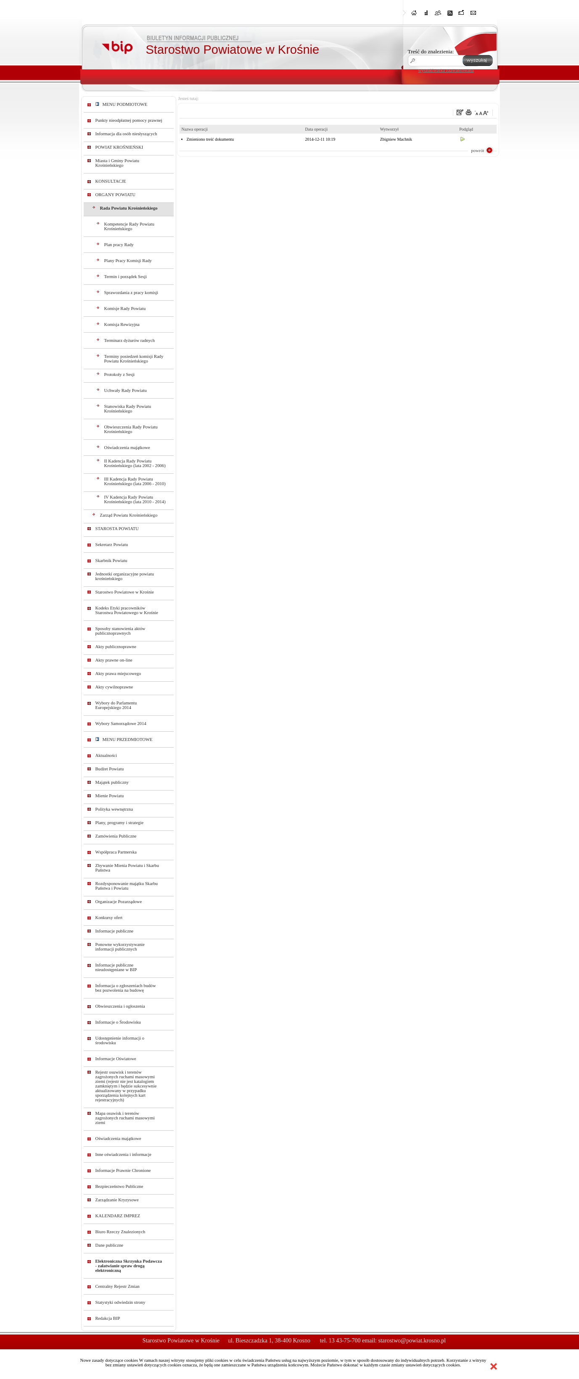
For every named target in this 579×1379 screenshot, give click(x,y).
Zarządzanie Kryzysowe (117, 1200)
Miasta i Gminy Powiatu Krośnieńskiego (117, 163)
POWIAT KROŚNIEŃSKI (119, 147)
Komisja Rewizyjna (122, 324)
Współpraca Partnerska (116, 852)
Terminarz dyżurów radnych (129, 340)
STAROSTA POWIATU (117, 528)
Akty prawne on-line (113, 660)
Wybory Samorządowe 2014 (120, 723)
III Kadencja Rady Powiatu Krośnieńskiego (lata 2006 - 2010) (135, 481)
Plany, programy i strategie (119, 822)
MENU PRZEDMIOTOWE (124, 739)
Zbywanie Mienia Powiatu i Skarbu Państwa (127, 867)
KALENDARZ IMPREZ (117, 1216)
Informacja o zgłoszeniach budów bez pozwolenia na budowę (125, 988)
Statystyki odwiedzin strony (120, 1302)
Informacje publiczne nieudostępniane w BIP (116, 967)
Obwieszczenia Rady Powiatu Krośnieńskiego (131, 429)
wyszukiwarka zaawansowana (446, 70)
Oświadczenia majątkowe (127, 447)
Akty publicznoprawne (115, 646)
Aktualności (106, 755)
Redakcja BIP (107, 1318)
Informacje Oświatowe (115, 1058)
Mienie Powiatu (109, 795)
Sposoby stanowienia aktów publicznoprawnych (120, 631)
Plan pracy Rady (119, 244)
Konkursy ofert (109, 917)
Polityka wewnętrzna (114, 809)
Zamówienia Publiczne (116, 836)
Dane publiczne (109, 1245)
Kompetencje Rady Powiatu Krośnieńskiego (129, 226)
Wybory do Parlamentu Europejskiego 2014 (116, 705)
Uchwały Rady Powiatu (125, 390)
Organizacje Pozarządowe (118, 901)
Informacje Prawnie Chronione (123, 1170)
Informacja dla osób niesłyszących (126, 133)
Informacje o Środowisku (118, 1022)
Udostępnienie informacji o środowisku (120, 1040)
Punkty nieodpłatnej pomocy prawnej (129, 120)
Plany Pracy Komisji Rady (128, 260)
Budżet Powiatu (109, 769)
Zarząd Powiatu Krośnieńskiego (129, 515)
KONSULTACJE (110, 181)
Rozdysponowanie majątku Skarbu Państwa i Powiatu (126, 885)
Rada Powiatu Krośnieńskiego (129, 208)
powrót (477, 150)
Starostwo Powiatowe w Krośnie (124, 592)
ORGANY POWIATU (115, 194)
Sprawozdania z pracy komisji (131, 292)
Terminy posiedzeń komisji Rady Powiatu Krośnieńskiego (134, 358)
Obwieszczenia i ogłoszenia (120, 1006)
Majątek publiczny (112, 782)
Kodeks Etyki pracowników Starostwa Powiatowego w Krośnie (126, 610)
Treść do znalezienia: (431, 51)
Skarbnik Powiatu (111, 560)
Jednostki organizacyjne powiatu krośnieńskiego (124, 576)
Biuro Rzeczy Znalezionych (120, 1231)
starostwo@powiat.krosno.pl (412, 1340)
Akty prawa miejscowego (118, 673)
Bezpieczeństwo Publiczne (119, 1186)
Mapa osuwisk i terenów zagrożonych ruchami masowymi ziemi (125, 1118)
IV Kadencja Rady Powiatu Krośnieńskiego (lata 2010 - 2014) (135, 499)
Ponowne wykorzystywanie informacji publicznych (120, 946)
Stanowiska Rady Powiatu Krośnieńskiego (127, 408)
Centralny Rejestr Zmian (117, 1286)
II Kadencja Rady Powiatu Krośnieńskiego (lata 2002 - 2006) (135, 463)
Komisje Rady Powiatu (125, 308)
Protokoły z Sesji (119, 374)
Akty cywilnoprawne (114, 687)
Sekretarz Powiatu (111, 544)
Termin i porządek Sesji (125, 276)
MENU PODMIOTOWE (121, 104)
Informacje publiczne (114, 931)
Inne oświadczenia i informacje (123, 1154)
